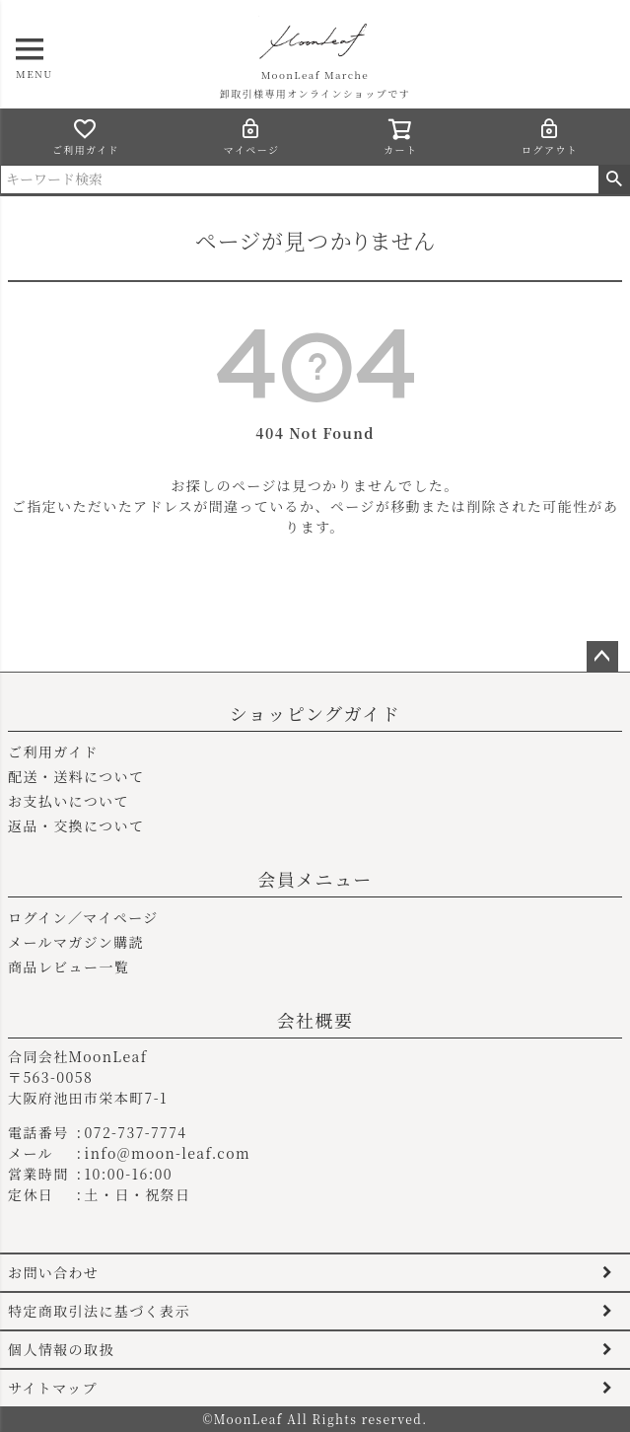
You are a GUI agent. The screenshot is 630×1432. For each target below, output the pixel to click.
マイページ (252, 136)
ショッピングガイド (315, 713)
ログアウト (550, 136)
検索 (613, 179)
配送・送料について (76, 776)
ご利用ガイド (85, 136)
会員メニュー (314, 879)
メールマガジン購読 (76, 942)
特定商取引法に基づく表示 (99, 1311)
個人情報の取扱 (61, 1349)
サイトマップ (53, 1387)
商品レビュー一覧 (68, 966)
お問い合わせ (53, 1272)
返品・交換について (76, 825)
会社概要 (315, 1020)
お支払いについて (68, 801)
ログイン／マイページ (83, 917)
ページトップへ (602, 657)
